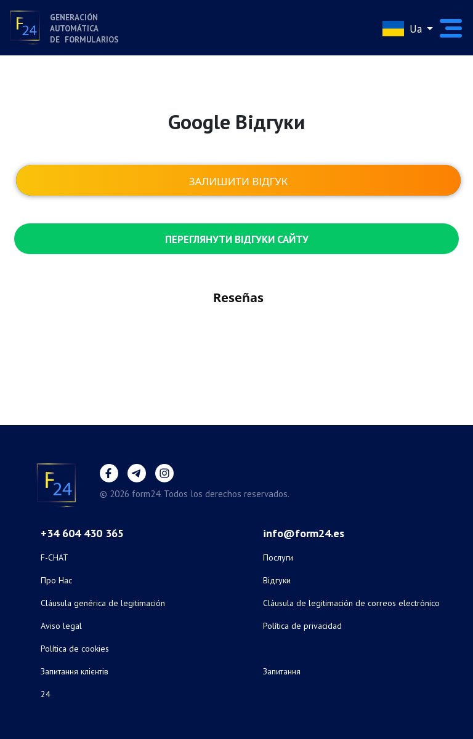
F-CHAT (54, 557)
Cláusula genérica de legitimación (103, 603)
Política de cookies (75, 648)
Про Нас (56, 580)
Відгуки (277, 580)
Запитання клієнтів (74, 671)
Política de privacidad (302, 625)
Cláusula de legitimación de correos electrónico (351, 603)
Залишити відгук (238, 181)
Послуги (278, 557)
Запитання (282, 671)
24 (46, 694)
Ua (403, 28)
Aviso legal (61, 625)
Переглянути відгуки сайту (237, 239)
